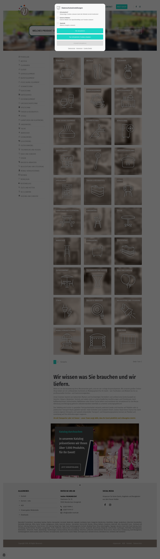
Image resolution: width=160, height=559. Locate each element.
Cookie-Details (88, 48)
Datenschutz (71, 48)
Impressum (79, 48)
